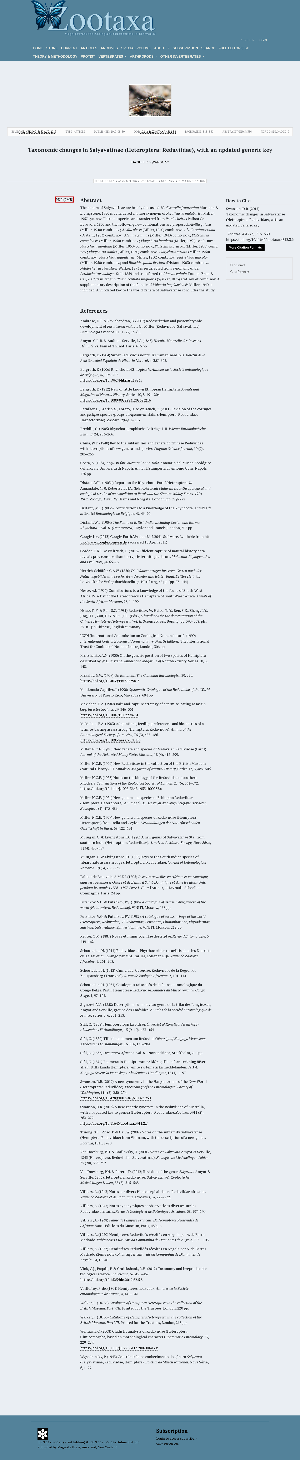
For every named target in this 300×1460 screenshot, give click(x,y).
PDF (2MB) (64, 199)
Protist (88, 56)
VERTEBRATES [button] (111, 56)
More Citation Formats (245, 247)
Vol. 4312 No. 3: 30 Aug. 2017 (37, 131)
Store (52, 48)
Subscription (185, 48)
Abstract (239, 265)
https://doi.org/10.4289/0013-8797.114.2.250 (115, 1098)
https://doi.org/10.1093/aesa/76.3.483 (110, 740)
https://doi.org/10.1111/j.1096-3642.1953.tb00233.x (121, 788)
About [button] (160, 48)
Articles (89, 48)
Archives (109, 48)
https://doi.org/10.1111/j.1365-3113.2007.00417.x (119, 1348)
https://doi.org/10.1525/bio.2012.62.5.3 (111, 1279)
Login (262, 40)
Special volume (136, 48)
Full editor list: (234, 48)
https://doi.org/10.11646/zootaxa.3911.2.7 (114, 1123)
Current (69, 48)
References (241, 272)
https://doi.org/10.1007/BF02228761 (109, 715)
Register (247, 40)
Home (38, 48)
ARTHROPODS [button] (142, 56)
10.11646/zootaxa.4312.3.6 (158, 131)
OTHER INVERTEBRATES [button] (181, 56)
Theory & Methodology (55, 56)
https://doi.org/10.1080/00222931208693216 (115, 400)
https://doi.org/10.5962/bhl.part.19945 (111, 380)
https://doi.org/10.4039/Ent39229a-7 (109, 680)
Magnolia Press (68, 1447)
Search (208, 48)
